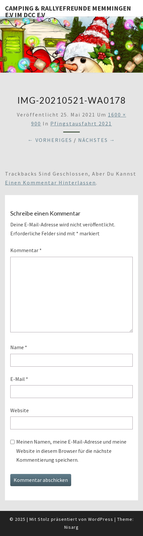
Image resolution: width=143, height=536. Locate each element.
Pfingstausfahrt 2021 (81, 123)
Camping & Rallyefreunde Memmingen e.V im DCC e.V (68, 10)
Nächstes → (97, 140)
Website (19, 410)
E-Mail (19, 379)
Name (18, 347)
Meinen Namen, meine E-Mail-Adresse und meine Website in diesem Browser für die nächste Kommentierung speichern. (71, 450)
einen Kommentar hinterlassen (50, 182)
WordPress (100, 519)
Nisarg (71, 527)
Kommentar (26, 250)
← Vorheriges (50, 140)
